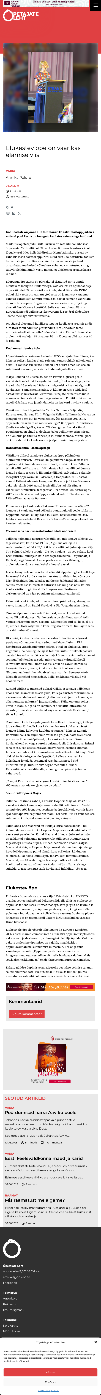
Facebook (10, 1282)
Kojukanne (10, 1325)
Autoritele (10, 1298)
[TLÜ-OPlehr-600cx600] (50, 1059)
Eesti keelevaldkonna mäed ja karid (44, 1158)
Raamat (11, 1195)
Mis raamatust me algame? (35, 1200)
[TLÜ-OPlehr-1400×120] (50, 987)
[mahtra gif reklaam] (46, 3)
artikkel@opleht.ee (16, 1277)
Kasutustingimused (48, 1390)
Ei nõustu (50, 1382)
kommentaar (52, 1143)
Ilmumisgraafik (13, 1310)
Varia (10, 171)
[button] (95, 1342)
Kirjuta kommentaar (27, 1014)
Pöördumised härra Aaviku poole (41, 1112)
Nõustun (51, 1372)
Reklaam (9, 1304)
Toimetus (10, 1292)
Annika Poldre (18, 177)
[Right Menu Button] (96, 6)
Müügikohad (12, 1331)
